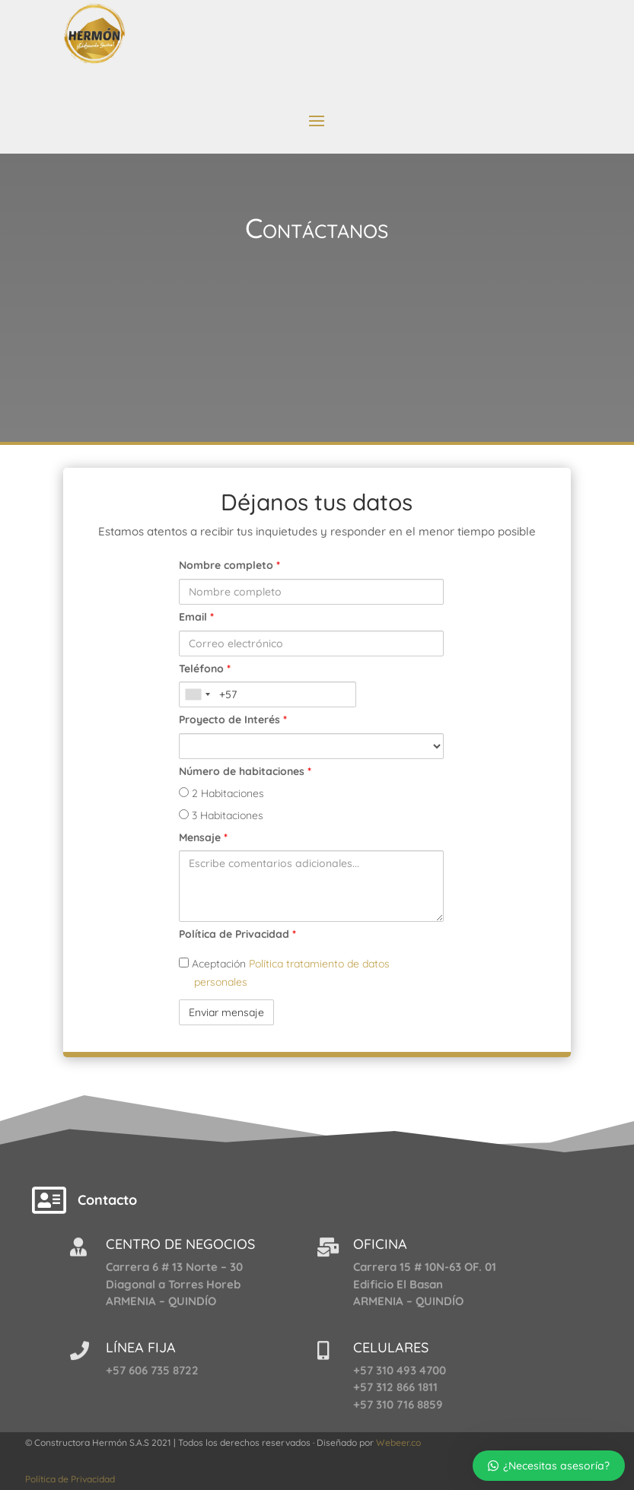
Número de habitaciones (245, 771)
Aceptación (284, 973)
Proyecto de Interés (233, 719)
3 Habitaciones (221, 815)
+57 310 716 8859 (398, 1404)
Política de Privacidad (237, 934)
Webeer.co (398, 1442)
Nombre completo (229, 565)
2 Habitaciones (221, 793)
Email (196, 617)
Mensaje (203, 837)
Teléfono (205, 668)
